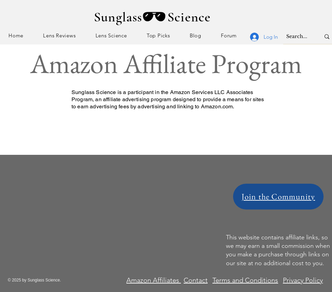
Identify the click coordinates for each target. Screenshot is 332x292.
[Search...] (298, 36)
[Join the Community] (278, 196)
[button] (59, 35)
